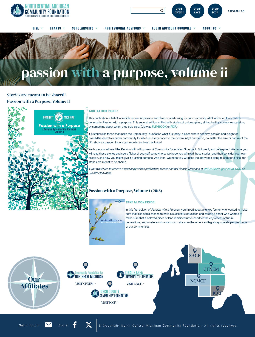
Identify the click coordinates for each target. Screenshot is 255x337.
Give (38, 28)
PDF (173, 126)
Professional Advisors (125, 28)
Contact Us (236, 10)
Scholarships (85, 28)
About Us (212, 28)
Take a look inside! (103, 111)
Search (162, 11)
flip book (159, 126)
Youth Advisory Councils (174, 28)
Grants (57, 28)
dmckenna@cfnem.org (222, 169)
